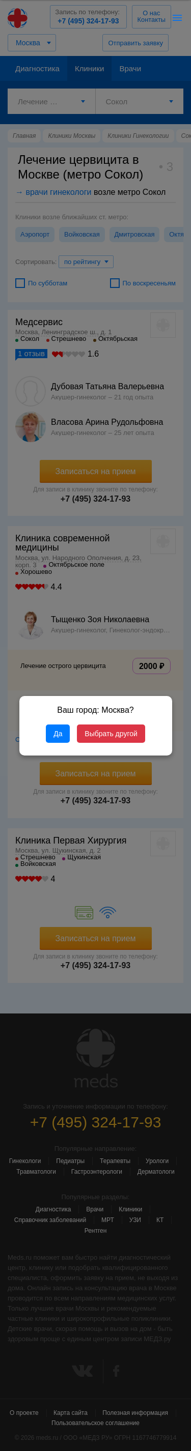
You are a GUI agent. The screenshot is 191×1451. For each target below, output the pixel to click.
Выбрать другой (111, 734)
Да (57, 734)
